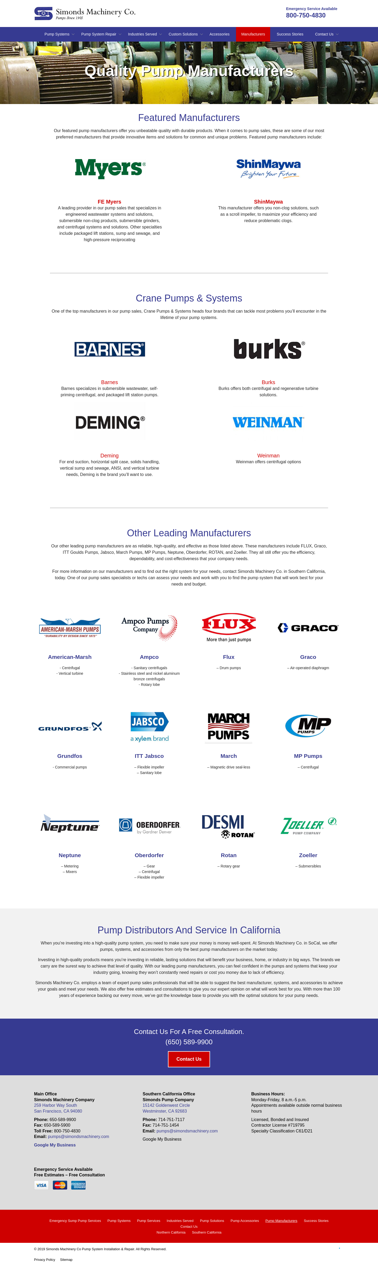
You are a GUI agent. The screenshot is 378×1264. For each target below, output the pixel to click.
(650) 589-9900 (189, 1042)
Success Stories (290, 34)
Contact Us (324, 34)
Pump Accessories (244, 1221)
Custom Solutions (183, 34)
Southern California (206, 1232)
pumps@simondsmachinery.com (78, 1136)
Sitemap (66, 1260)
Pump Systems (57, 34)
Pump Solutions (212, 1221)
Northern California (171, 1232)
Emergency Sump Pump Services (75, 1221)
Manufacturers (253, 34)
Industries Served (142, 34)
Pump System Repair (98, 34)
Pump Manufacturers (281, 1221)
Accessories (219, 34)
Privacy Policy (44, 1260)
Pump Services (148, 1221)
